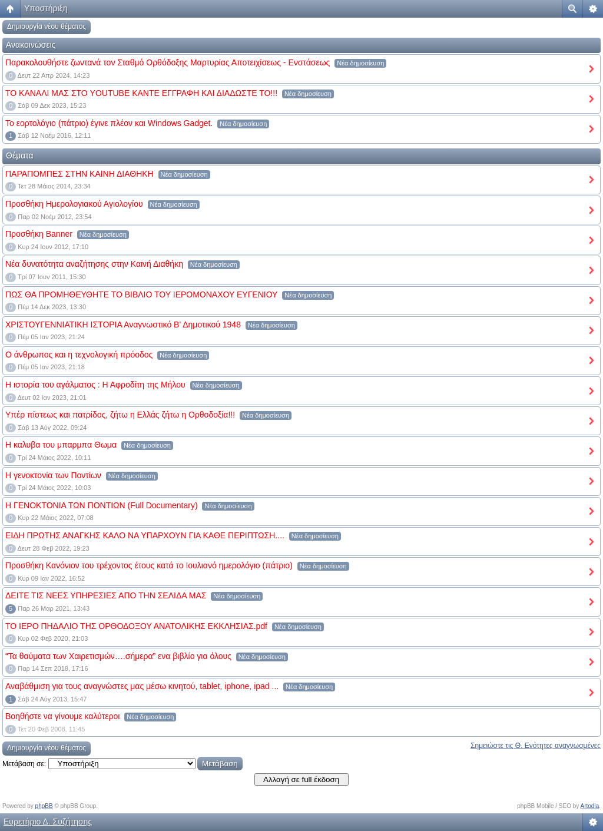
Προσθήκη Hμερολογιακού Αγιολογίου (74, 203)
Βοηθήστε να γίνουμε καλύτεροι (62, 716)
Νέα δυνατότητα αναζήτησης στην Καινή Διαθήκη (94, 264)
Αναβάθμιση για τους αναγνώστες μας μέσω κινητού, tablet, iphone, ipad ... (142, 686)
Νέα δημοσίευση (360, 63)
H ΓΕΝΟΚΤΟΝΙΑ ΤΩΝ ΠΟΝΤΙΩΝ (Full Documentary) (101, 505)
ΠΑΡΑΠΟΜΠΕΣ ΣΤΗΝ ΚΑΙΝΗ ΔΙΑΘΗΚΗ (79, 173)
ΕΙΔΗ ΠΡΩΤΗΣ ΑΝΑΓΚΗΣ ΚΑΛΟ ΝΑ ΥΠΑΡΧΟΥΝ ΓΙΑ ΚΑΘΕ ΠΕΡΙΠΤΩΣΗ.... (144, 535)
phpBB (44, 806)
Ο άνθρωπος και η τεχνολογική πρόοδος (79, 354)
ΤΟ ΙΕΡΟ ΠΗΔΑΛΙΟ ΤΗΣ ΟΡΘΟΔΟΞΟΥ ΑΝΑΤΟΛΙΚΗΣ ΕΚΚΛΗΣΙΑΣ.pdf (136, 626)
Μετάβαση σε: (24, 764)
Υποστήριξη (46, 8)
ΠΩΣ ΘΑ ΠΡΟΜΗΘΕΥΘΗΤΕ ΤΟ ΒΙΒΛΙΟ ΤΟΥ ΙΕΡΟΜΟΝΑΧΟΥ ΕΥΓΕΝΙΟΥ (141, 294)
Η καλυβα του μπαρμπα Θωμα (61, 444)
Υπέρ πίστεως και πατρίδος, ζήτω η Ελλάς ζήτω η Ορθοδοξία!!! (120, 414)
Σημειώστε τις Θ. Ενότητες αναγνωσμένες (536, 745)
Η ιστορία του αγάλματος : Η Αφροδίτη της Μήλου (95, 384)
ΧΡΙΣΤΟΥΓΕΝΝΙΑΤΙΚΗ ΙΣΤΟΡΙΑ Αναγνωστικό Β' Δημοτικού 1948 (123, 324)
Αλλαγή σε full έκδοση (301, 779)
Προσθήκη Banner (38, 234)
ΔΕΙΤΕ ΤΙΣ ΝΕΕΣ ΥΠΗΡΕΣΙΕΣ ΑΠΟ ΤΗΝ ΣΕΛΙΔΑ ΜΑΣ (105, 595)
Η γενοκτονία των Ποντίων (53, 475)
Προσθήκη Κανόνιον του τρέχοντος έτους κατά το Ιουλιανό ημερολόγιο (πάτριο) (149, 565)
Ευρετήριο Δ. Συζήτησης (48, 821)
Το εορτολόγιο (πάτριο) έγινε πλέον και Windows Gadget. (109, 123)
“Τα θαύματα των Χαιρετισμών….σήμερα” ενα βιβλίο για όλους (118, 656)
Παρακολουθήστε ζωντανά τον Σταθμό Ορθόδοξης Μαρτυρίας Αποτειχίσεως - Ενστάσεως (167, 62)
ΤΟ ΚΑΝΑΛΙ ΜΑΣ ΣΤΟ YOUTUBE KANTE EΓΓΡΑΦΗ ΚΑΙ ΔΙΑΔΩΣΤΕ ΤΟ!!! (141, 93)
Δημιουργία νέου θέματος (46, 26)
